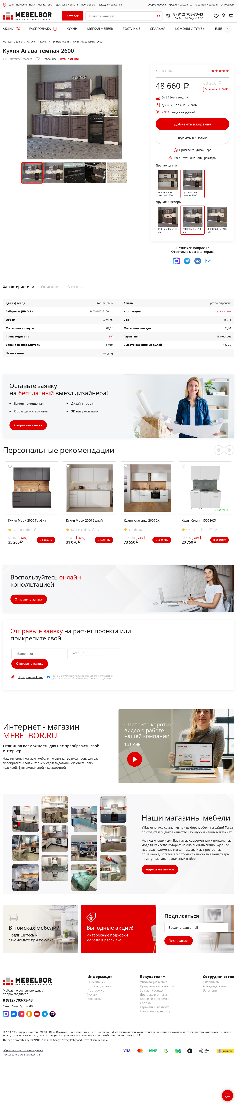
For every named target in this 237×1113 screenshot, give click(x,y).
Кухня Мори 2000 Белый (84, 524)
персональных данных (97, 681)
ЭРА (111, 339)
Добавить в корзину (192, 124)
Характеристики (18, 289)
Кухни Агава (69, 58)
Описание (51, 289)
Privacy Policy (69, 1043)
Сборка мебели (157, 4)
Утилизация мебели (154, 986)
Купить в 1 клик (192, 140)
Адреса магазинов (160, 872)
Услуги (92, 998)
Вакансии (210, 994)
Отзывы (74, 289)
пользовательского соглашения (94, 678)
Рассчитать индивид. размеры (192, 161)
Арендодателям (214, 990)
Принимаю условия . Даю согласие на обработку (82, 680)
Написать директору (155, 1015)
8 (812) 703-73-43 (184, 14)
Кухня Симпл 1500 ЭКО (199, 524)
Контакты (94, 1002)
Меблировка (88, 4)
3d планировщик (152, 994)
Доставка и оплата (67, 4)
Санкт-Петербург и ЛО (22, 4)
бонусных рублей (178, 112)
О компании (96, 986)
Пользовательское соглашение (21, 1058)
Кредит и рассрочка (180, 4)
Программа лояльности (157, 990)
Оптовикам (227, 4)
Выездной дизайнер (110, 4)
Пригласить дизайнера (192, 153)
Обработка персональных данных (23, 1054)
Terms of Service (91, 1043)
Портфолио (95, 994)
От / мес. (173, 97)
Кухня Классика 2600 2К (141, 524)
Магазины (45, 4)
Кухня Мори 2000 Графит (27, 524)
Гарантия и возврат (206, 4)
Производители (99, 990)
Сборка (145, 1007)
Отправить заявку (28, 428)
